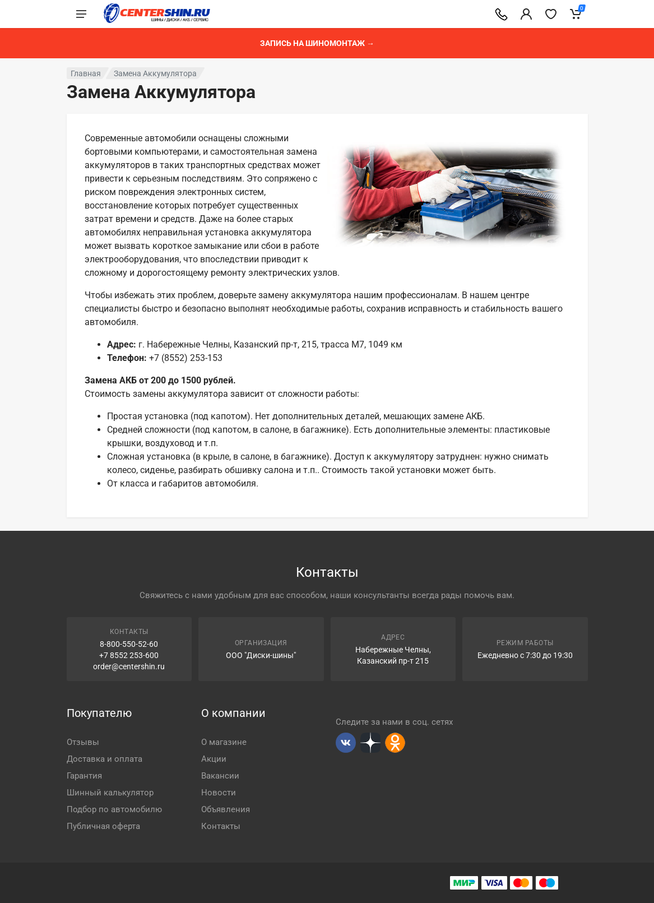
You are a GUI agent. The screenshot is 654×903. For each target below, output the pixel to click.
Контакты (220, 826)
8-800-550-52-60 (129, 644)
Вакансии (220, 776)
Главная (86, 73)
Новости (218, 793)
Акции (213, 759)
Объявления (225, 809)
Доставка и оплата (104, 759)
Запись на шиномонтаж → (317, 43)
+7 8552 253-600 (129, 655)
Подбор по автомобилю (114, 809)
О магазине (224, 742)
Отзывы (83, 742)
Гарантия (84, 776)
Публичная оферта (103, 826)
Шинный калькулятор (110, 793)
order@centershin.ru (129, 666)
